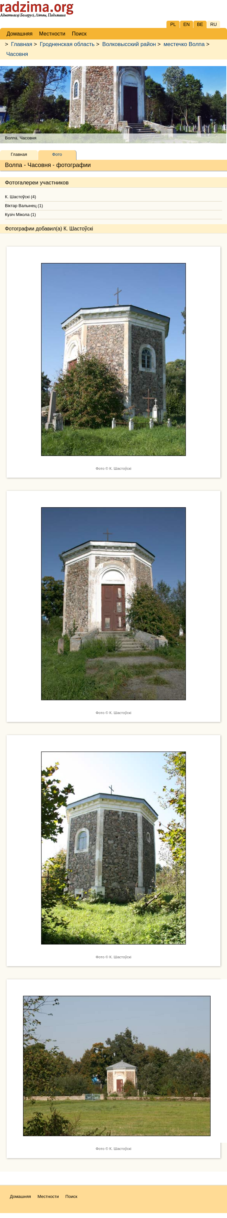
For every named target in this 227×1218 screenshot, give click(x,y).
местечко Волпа (184, 44)
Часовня (17, 54)
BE (200, 24)
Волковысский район (129, 44)
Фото (57, 154)
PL (173, 24)
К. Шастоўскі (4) (20, 196)
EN (186, 24)
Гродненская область (67, 44)
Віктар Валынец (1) (24, 205)
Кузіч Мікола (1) (20, 214)
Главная (21, 44)
